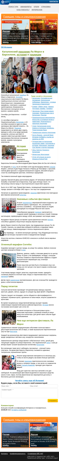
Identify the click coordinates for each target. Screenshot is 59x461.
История (19, 97)
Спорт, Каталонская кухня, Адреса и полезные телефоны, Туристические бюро (43, 128)
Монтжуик (13, 331)
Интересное (37, 10)
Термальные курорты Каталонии (43, 132)
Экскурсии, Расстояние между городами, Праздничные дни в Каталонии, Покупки (43, 113)
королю (52, 167)
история (22, 54)
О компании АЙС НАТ (35, 454)
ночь (14, 167)
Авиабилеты (26, 7)
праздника (22, 149)
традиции (35, 54)
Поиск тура (13, 7)
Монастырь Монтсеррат (40, 154)
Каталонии (20, 122)
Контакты (54, 1)
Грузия (6, 434)
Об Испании (6, 47)
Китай (34, 31)
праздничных (27, 203)
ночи (23, 250)
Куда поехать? (23, 10)
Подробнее (25, 446)
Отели (36, 7)
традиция (38, 212)
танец (48, 343)
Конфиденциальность (17, 454)
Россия (34, 434)
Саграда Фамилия (28, 365)
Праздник (17, 128)
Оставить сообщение (18, 410)
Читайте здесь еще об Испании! (29, 381)
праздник (24, 51)
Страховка (46, 7)
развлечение (14, 280)
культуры (23, 195)
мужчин (50, 220)
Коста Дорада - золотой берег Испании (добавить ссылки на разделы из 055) (43, 137)
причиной (4, 276)
